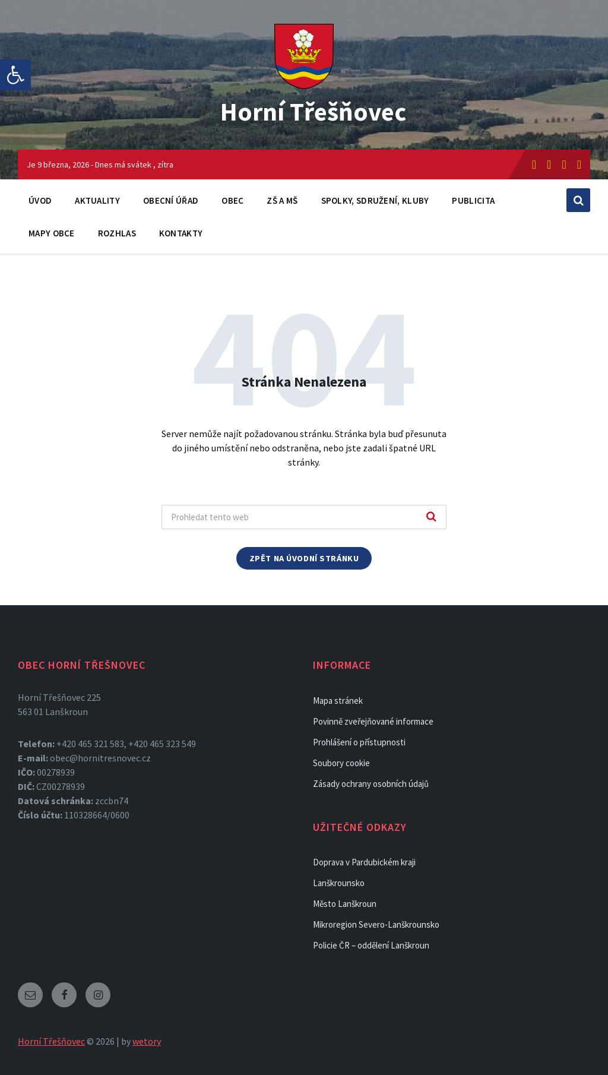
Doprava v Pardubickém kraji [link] (364, 862)
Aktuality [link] (97, 200)
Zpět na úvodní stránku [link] (304, 558)
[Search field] (304, 517)
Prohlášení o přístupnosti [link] (359, 742)
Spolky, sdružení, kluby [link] (375, 200)
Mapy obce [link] (51, 233)
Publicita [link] (473, 200)
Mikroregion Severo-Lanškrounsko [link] (376, 924)
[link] (15, 74)
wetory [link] (146, 1041)
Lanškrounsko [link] (339, 883)
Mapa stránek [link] (338, 700)
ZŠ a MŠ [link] (282, 200)
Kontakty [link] (180, 233)
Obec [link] (232, 200)
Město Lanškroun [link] (344, 903)
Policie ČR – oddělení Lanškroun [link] (371, 945)
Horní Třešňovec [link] (313, 110)
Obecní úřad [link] (170, 200)
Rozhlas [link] (117, 233)
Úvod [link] (40, 200)
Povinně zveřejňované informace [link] (373, 721)
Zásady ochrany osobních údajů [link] (371, 783)
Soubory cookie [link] (341, 763)
